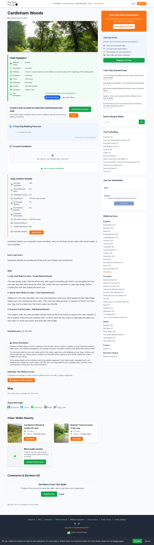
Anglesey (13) (108, 325)
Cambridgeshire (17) (110, 237)
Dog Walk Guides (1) (110, 143)
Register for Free (123, 60)
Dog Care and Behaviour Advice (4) (116, 140)
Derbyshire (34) (109, 256)
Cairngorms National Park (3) (113, 289)
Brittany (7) (107, 349)
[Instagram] (79, 524)
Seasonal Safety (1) (110, 168)
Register (141, 3)
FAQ (39, 520)
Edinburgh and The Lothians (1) (114, 295)
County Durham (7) (110, 250)
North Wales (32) (109, 331)
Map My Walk (81, 3)
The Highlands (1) (109, 314)
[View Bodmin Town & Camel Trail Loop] (61, 432)
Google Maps (52, 97)
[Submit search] (142, 122)
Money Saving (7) (109, 156)
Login (133, 3)
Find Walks (57, 3)
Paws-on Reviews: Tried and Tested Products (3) (121, 162)
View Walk (30, 439)
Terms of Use (106, 520)
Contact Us (48, 520)
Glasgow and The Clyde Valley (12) (116, 302)
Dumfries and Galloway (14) (113, 292)
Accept (137, 541)
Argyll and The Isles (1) (111, 283)
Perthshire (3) (108, 308)
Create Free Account (80, 109)
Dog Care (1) (108, 137)
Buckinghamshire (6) (110, 234)
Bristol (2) (106, 231)
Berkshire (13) (108, 228)
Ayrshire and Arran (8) (111, 286)
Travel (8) (107, 171)
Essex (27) (107, 266)
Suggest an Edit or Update (21, 380)
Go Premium (99, 3)
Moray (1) (106, 305)
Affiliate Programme (77, 520)
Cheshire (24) (108, 241)
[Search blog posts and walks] (121, 122)
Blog (90, 3)
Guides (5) (107, 153)
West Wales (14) (109, 341)
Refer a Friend (61, 520)
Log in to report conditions (52, 168)
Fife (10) (106, 299)
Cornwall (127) (108, 244)
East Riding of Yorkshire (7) (113, 262)
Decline (147, 541)
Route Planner (68, 3)
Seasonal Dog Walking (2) (112, 165)
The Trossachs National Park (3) (115, 317)
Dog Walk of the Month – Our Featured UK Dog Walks (123, 83)
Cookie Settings (120, 520)
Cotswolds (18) (108, 247)
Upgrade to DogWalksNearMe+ (77, 528)
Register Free (49, 494)
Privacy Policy (92, 520)
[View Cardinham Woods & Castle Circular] (15, 432)
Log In (73, 115)
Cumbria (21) (107, 253)
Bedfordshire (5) (109, 225)
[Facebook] (75, 524)
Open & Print (36, 232)
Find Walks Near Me (124, 26)
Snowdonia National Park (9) (113, 335)
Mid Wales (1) (108, 328)
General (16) (107, 149)
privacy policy (118, 541)
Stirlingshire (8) (108, 311)
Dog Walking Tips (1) (110, 146)
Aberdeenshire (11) (110, 280)
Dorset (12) (107, 259)
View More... (108, 272)
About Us (31, 520)
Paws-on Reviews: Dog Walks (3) (115, 159)
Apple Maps (69, 97)
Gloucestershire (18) (110, 269)
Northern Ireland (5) (110, 356)
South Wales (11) (109, 338)
